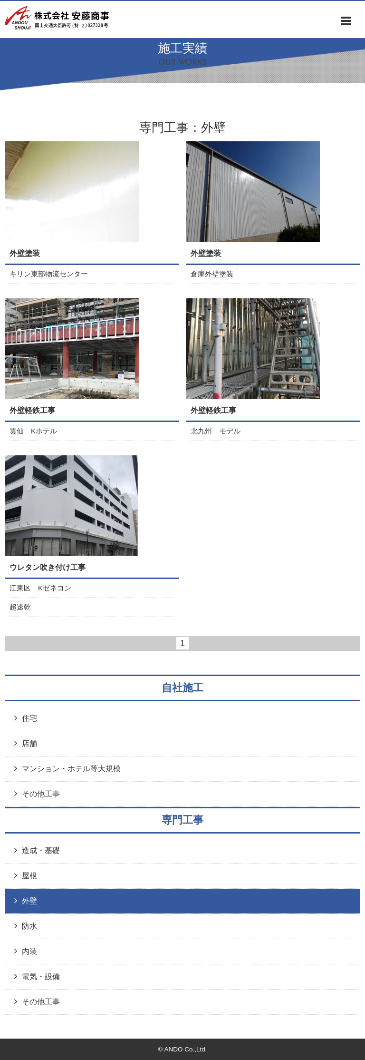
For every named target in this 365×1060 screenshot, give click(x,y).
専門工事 (182, 820)
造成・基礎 (41, 850)
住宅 (29, 718)
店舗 (29, 743)
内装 (29, 951)
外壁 (29, 900)
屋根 (29, 875)
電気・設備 (41, 976)
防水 (29, 926)
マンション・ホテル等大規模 (71, 768)
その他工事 (41, 793)
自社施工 (182, 688)
